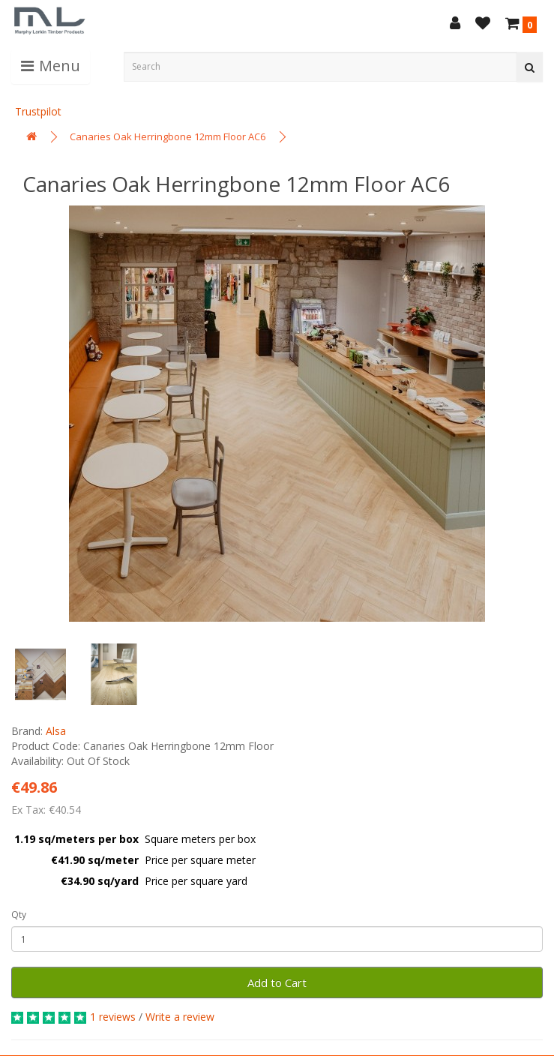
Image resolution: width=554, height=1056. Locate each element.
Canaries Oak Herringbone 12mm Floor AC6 (167, 136)
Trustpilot (38, 111)
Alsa (56, 731)
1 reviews (113, 1017)
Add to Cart (277, 982)
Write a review (179, 1017)
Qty (18, 914)
